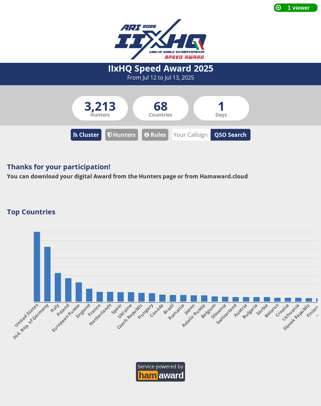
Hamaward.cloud (224, 176)
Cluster (86, 135)
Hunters (122, 135)
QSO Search (230, 135)
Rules (155, 135)
